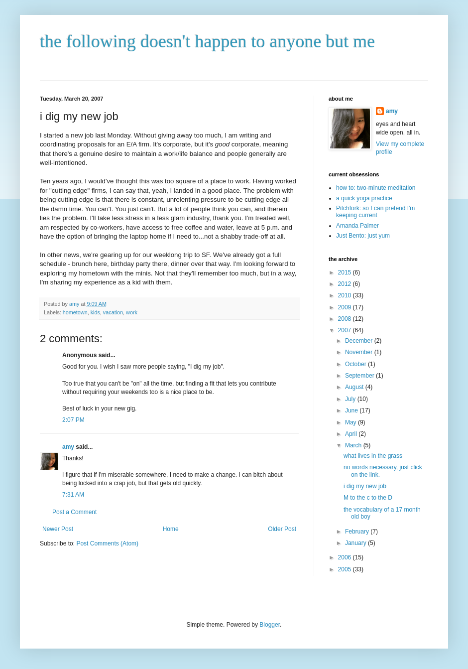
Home (171, 529)
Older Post (282, 529)
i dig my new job (365, 486)
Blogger (269, 624)
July (351, 399)
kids (95, 312)
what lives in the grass (373, 455)
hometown (75, 312)
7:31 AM (73, 494)
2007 (345, 330)
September (360, 375)
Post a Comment (74, 512)
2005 (345, 569)
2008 (345, 318)
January (356, 542)
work (131, 312)
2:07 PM (73, 419)
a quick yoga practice (364, 198)
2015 (345, 272)
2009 (345, 307)
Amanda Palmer (357, 225)
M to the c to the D (368, 497)
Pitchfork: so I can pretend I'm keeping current (375, 212)
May (351, 422)
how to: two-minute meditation (375, 187)
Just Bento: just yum (363, 235)
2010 (345, 295)
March (354, 445)
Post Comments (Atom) (107, 543)
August (355, 387)
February (357, 531)
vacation (113, 312)
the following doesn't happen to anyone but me (207, 41)
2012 (345, 283)
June (352, 410)
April (351, 433)
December (359, 340)
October (356, 364)
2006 (345, 557)
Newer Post (57, 529)
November (359, 352)
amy (68, 446)
